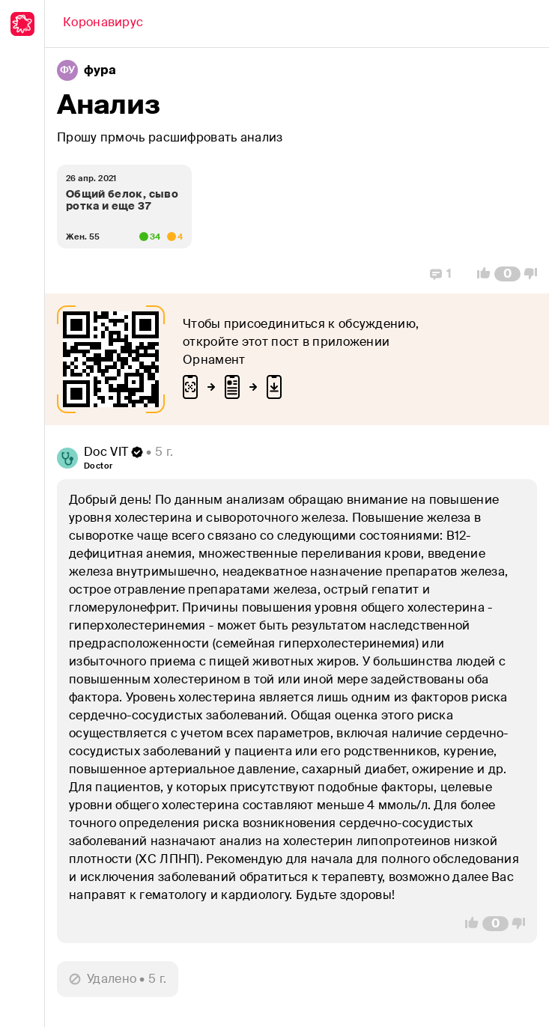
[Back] (103, 24)
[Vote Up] (479, 274)
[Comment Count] (507, 273)
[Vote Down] (535, 274)
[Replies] (441, 274)
